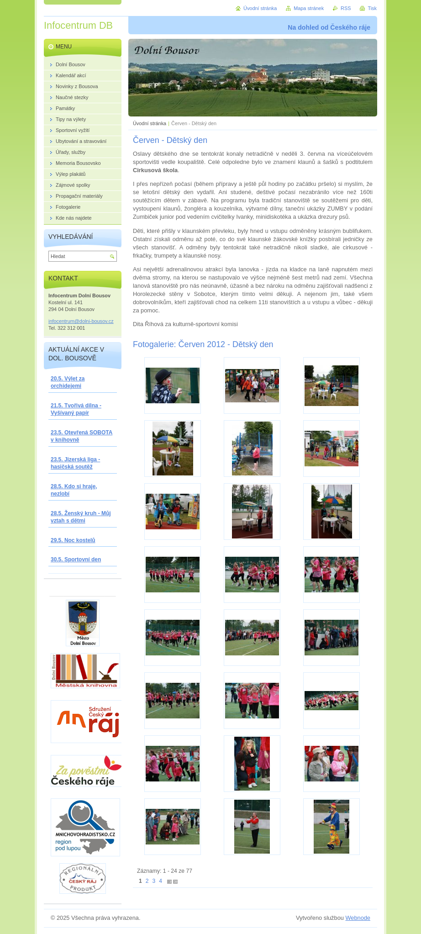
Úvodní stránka (149, 123)
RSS (346, 8)
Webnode (357, 917)
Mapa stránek (309, 8)
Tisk (372, 8)
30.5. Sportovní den (76, 559)
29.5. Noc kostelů (73, 540)
